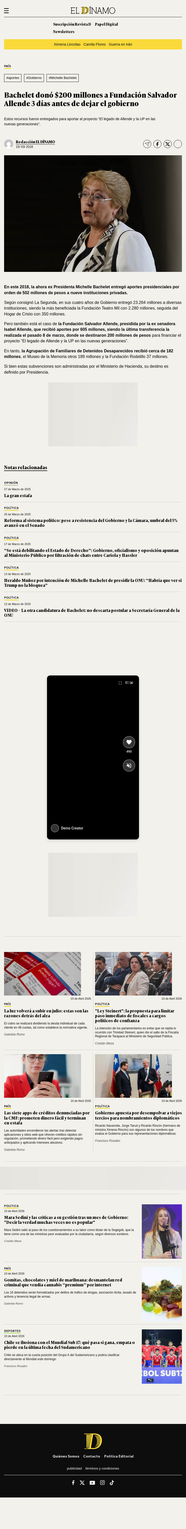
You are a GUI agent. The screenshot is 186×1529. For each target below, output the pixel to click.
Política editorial (119, 1456)
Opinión (11, 483)
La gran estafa (18, 495)
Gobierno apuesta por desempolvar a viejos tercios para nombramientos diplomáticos (138, 1115)
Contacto (91, 1456)
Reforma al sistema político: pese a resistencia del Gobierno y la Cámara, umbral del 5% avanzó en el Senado (91, 522)
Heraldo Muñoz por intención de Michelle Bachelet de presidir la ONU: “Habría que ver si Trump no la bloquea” (93, 582)
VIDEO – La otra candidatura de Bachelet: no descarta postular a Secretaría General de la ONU (92, 612)
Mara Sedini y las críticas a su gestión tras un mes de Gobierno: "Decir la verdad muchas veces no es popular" (66, 1219)
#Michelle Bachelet (63, 78)
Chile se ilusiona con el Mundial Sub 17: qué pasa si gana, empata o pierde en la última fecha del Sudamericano (69, 1344)
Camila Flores (95, 44)
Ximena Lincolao (67, 44)
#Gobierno (34, 78)
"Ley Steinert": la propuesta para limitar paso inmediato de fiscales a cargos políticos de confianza (134, 1015)
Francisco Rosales (107, 1141)
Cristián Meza (104, 1043)
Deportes (12, 1331)
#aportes (12, 78)
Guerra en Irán (120, 44)
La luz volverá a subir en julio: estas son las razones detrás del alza (46, 1013)
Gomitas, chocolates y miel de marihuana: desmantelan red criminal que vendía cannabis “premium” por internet (63, 1282)
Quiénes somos (66, 1456)
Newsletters (63, 31)
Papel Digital (106, 24)
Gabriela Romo (14, 1034)
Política (11, 508)
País (7, 66)
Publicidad (74, 1468)
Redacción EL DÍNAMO (35, 141)
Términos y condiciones (102, 1468)
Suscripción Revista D (72, 24)
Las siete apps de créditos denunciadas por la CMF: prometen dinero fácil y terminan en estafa (47, 1117)
